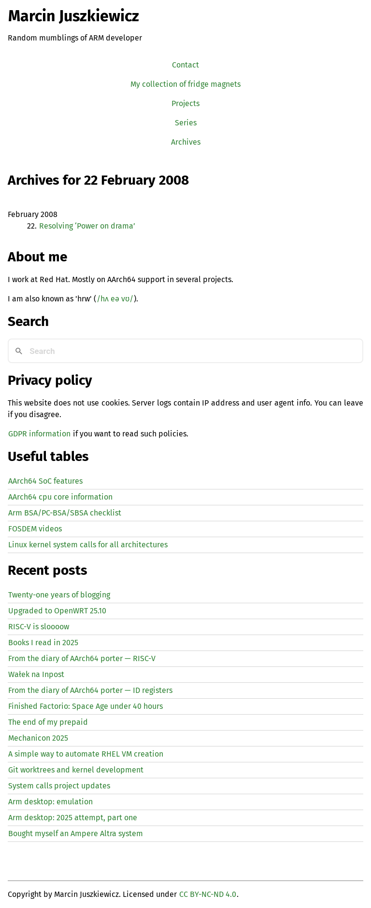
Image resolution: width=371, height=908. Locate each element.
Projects (185, 103)
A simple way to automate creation (85, 754)
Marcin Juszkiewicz (73, 16)
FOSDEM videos (35, 528)
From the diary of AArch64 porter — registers (90, 690)
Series (186, 122)
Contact (185, 64)
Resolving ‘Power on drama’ (87, 225)
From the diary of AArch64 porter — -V (82, 658)
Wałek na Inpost (36, 674)
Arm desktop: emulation (50, 801)
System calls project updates (59, 785)
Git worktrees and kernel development (75, 769)
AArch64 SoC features (45, 481)
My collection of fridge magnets (185, 84)
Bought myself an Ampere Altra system (75, 833)
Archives (185, 142)
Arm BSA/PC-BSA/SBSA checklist (64, 512)
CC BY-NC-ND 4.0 (207, 894)
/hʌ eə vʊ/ (115, 298)
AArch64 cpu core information (60, 496)
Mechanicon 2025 (38, 738)
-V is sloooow (38, 626)
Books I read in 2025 (43, 642)
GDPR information (39, 433)
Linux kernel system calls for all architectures (88, 544)
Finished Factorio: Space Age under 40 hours (85, 706)
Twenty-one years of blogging (59, 594)
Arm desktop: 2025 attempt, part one (72, 817)
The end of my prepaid (48, 722)
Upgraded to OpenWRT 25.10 (57, 610)
